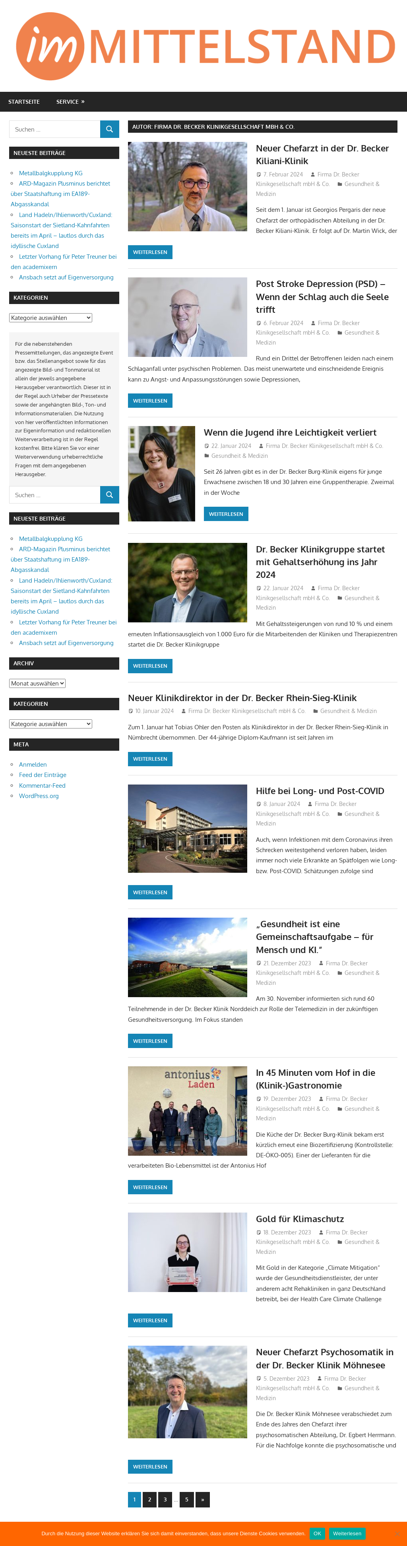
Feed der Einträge (42, 775)
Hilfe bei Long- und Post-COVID (320, 790)
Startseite (24, 101)
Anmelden (33, 764)
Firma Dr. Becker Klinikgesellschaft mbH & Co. (324, 445)
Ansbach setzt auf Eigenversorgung (66, 277)
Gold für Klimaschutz (300, 1218)
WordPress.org (39, 796)
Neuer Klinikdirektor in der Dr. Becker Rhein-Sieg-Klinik (242, 697)
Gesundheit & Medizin (239, 455)
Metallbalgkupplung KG (51, 173)
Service (67, 101)
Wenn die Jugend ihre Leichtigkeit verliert (290, 432)
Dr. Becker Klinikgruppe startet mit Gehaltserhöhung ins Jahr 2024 (320, 561)
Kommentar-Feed (42, 785)
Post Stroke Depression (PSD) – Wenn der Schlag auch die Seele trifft (322, 296)
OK (317, 1533)
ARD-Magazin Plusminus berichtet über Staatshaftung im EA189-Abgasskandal (60, 194)
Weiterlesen (150, 252)
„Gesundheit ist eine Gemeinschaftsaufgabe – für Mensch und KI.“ (315, 936)
